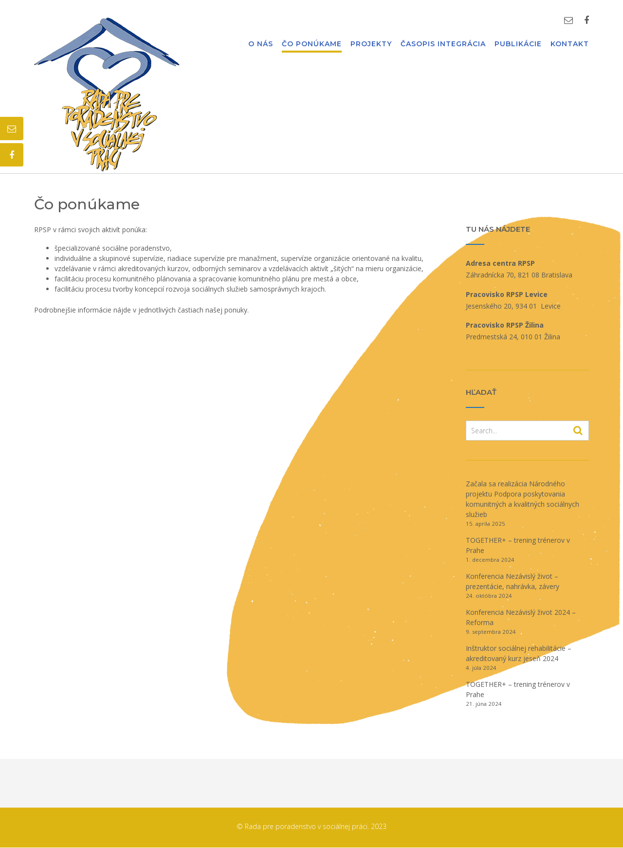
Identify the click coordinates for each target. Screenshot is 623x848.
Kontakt (569, 44)
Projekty (371, 44)
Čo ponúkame (312, 44)
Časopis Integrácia (443, 44)
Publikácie (518, 44)
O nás (260, 44)
